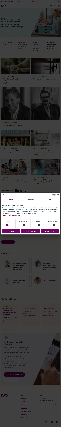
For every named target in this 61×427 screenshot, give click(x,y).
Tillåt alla (49, 231)
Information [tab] (30, 199)
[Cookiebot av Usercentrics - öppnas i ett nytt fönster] (52, 195)
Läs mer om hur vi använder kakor (12, 215)
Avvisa (11, 231)
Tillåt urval (30, 231)
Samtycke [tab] (10, 199)
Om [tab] (50, 199)
